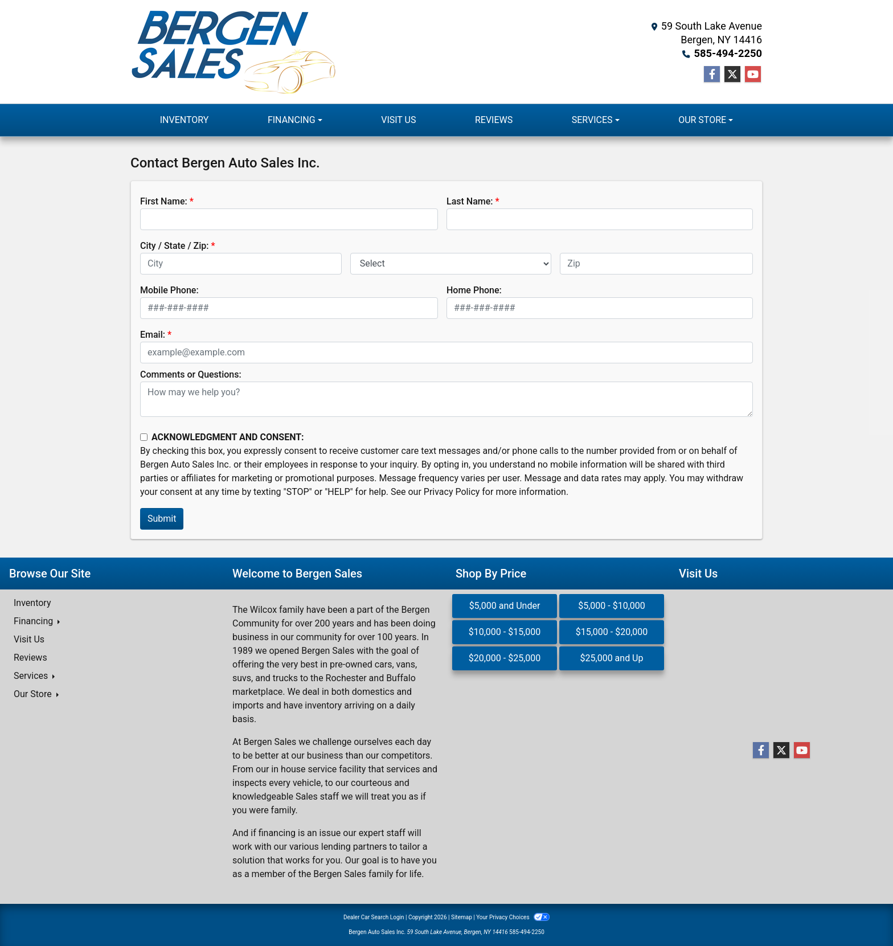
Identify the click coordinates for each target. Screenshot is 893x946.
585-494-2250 (728, 53)
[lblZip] (656, 264)
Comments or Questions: (190, 374)
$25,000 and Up (612, 658)
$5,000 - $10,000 (611, 605)
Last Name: (469, 201)
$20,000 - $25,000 (505, 658)
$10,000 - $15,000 (505, 631)
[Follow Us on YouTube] (753, 74)
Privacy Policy (452, 491)
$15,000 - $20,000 (612, 631)
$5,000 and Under (504, 605)
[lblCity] (241, 264)
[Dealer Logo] (233, 52)
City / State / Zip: (174, 245)
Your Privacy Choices (513, 917)
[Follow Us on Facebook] (712, 74)
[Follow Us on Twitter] (732, 74)
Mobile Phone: (169, 290)
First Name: (163, 201)
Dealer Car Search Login (373, 917)
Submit (162, 518)
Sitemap (461, 917)
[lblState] (451, 264)
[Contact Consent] (144, 437)
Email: (152, 334)
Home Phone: (474, 290)
